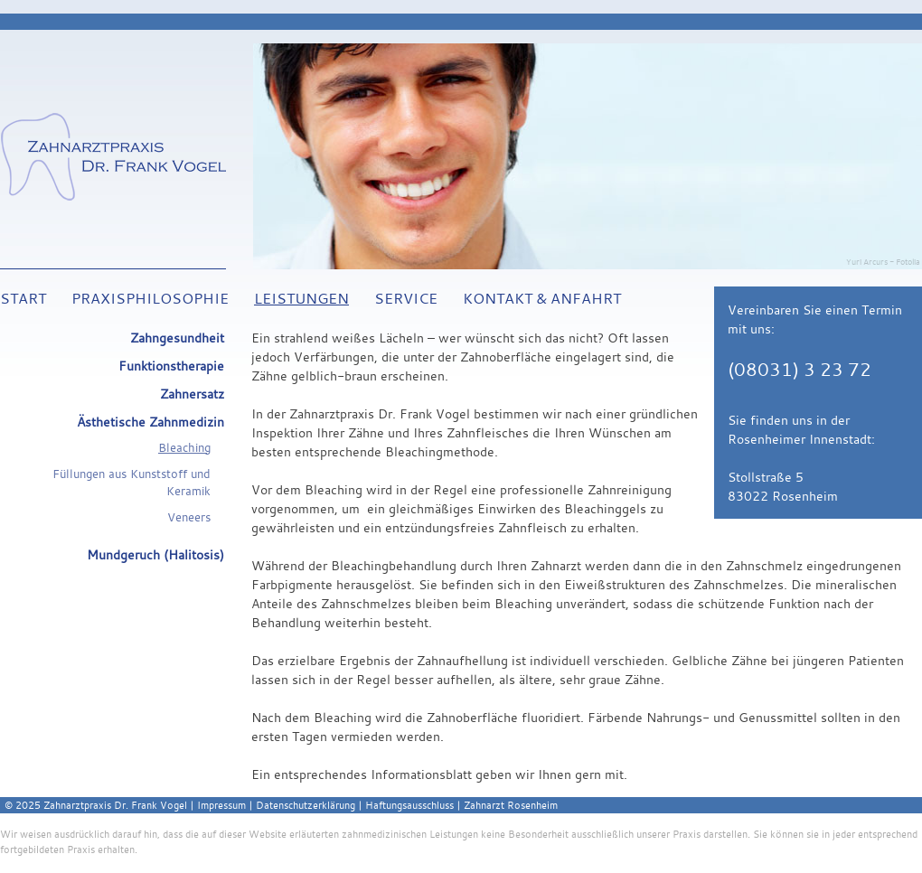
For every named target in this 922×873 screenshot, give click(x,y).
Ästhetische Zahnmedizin (150, 421)
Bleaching (184, 447)
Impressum (221, 805)
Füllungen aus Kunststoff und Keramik (131, 482)
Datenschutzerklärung (305, 805)
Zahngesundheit (177, 337)
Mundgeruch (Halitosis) (155, 554)
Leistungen (301, 298)
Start (23, 298)
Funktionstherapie (171, 365)
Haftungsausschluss (409, 805)
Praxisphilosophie (150, 298)
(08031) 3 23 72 (799, 369)
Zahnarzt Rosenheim (511, 805)
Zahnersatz (192, 393)
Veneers (189, 517)
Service (405, 298)
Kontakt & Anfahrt (542, 298)
